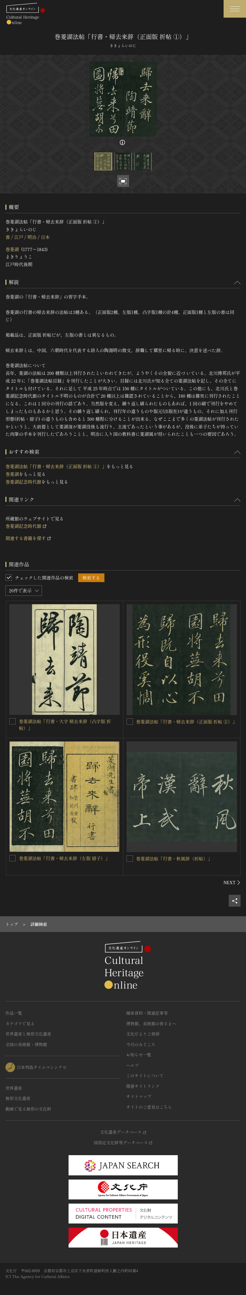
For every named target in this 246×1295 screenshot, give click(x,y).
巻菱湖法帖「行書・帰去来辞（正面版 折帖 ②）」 (186, 721)
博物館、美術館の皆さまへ (151, 1023)
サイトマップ (138, 1096)
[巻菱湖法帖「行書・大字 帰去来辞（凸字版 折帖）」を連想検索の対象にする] (12, 721)
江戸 (18, 237)
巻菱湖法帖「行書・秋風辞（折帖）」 (174, 858)
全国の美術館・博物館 (26, 1044)
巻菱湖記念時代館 (23, 481)
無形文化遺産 (17, 1098)
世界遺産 (13, 1088)
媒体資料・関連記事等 (147, 1013)
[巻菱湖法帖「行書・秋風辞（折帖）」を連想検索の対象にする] (130, 858)
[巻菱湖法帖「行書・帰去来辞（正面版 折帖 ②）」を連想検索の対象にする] (130, 721)
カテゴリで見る (20, 1023)
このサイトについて (145, 1075)
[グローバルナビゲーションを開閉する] (235, 9)
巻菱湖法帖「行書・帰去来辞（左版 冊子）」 (64, 858)
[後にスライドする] (232, 882)
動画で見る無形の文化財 (28, 1109)
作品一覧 (13, 1013)
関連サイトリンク (143, 1086)
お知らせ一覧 (138, 1055)
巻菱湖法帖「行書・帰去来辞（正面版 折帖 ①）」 (55, 466)
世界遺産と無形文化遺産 (28, 1034)
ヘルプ (132, 1065)
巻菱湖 (12, 249)
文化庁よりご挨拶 (143, 1034)
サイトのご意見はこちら (149, 1107)
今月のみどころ (140, 1044)
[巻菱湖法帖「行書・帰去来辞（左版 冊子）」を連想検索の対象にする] (12, 858)
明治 (32, 237)
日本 (45, 237)
